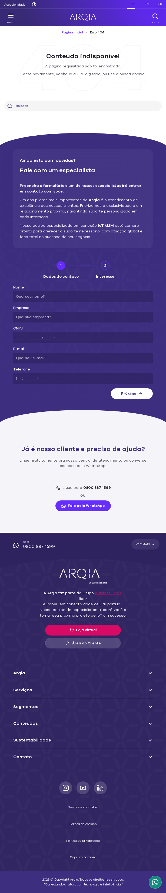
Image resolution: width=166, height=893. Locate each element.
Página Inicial (73, 32)
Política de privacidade (83, 829)
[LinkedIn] (100, 776)
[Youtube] (83, 776)
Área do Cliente (83, 632)
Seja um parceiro (83, 846)
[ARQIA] (83, 17)
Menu (11, 18)
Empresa (20, 302)
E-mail (18, 343)
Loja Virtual (83, 619)
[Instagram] (65, 776)
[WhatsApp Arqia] (155, 882)
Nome (18, 282)
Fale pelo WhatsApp (83, 500)
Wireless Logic (101, 587)
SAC (83, 539)
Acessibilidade (13, 4)
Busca (155, 18)
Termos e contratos (83, 796)
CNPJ (17, 323)
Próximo (131, 388)
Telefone (19, 364)
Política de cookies (83, 813)
